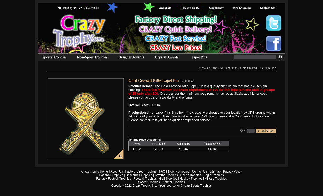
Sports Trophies (52, 58)
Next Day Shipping (241, 8)
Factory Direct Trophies (190, 8)
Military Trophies (216, 178)
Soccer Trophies (149, 182)
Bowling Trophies (166, 175)
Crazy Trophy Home (94, 171)
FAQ (162, 171)
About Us (165, 8)
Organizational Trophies (92, 58)
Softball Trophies (174, 182)
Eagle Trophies (213, 175)
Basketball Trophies (139, 175)
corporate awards (131, 58)
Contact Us (199, 171)
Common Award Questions (216, 8)
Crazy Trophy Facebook (273, 43)
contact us (267, 8)
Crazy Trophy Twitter (273, 23)
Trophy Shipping (179, 171)
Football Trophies (145, 178)
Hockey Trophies (191, 178)
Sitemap (215, 171)
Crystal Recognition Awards (166, 58)
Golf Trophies (168, 178)
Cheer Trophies (190, 175)
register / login (89, 8)
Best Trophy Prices (176, 33)
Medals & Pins (200, 58)
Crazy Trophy (79, 31)
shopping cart (67, 8)
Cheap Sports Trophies (196, 185)
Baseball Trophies (111, 175)
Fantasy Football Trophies (113, 178)
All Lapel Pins (228, 68)
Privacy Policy (232, 171)
